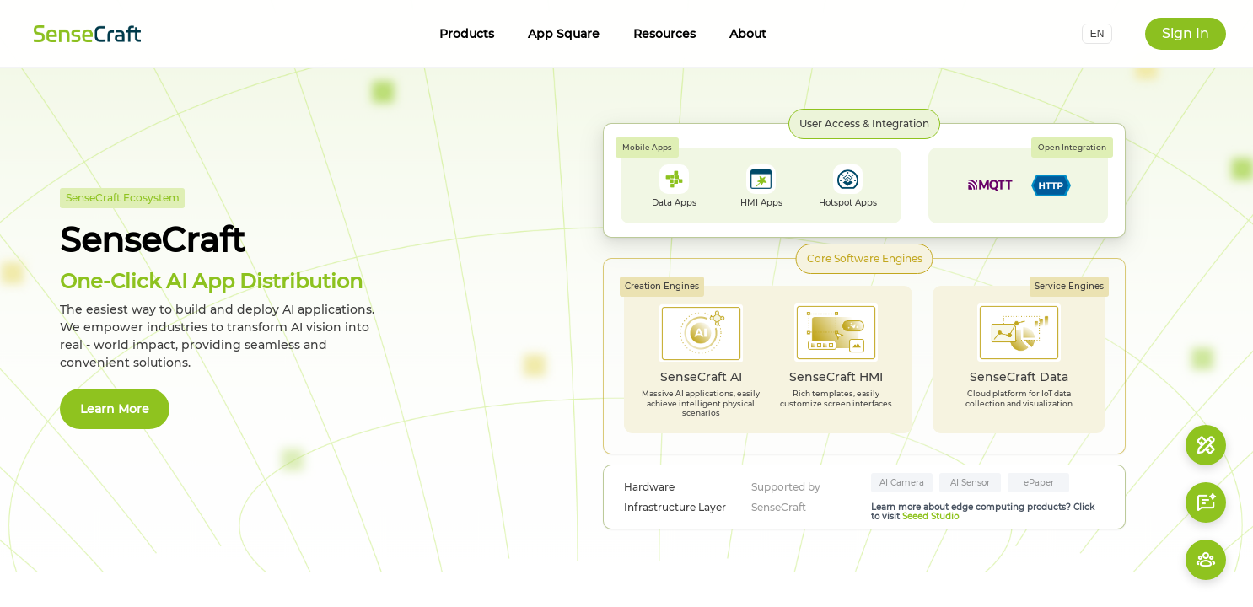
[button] (1097, 34)
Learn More (114, 408)
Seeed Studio (930, 516)
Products (466, 33)
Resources (664, 33)
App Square (564, 33)
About (747, 33)
